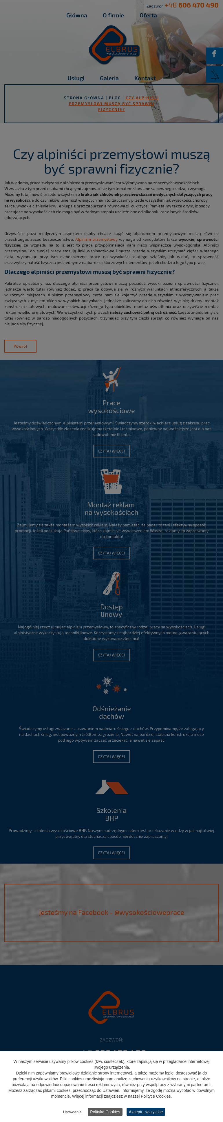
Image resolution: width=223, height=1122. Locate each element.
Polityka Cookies (105, 1112)
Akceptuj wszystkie (146, 1112)
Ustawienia (72, 1112)
